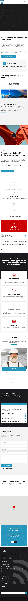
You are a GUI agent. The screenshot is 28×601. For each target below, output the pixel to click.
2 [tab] (2, 249)
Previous (12, 542)
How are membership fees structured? (10, 421)
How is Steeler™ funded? (7, 418)
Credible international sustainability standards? (12, 416)
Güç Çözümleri (4, 580)
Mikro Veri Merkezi (5, 583)
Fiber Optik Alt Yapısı (5, 578)
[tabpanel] (14, 240)
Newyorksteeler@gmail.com (15, 535)
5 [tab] (16, 382)
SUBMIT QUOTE (6, 465)
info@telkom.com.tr (6, 566)
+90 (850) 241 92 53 (6, 564)
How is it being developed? (8, 413)
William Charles (14, 368)
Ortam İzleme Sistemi (5, 581)
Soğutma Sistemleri (5, 576)
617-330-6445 (15, 536)
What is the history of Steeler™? (9, 403)
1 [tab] (1, 249)
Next (15, 542)
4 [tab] (15, 382)
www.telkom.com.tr (6, 570)
